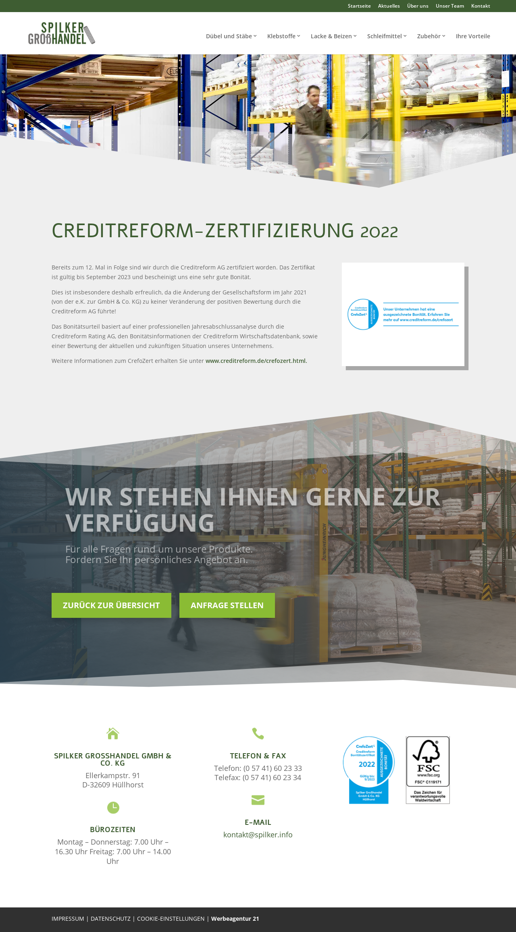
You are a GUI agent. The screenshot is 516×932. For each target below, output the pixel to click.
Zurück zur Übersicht (111, 605)
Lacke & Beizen (331, 36)
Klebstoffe (281, 36)
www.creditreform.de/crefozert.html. (256, 361)
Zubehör (429, 36)
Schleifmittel (384, 36)
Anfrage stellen (227, 605)
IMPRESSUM (68, 918)
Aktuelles (389, 6)
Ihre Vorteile (473, 36)
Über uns (418, 6)
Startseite (359, 6)
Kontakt (480, 6)
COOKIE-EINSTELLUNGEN (171, 918)
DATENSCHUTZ (111, 918)
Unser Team (450, 6)
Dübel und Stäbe (229, 36)
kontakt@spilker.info (258, 834)
